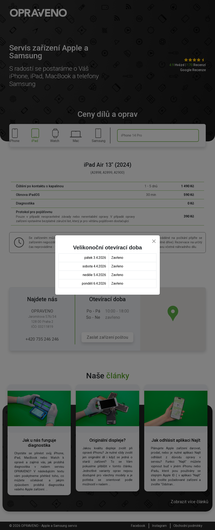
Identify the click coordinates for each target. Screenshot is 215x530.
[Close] (153, 241)
